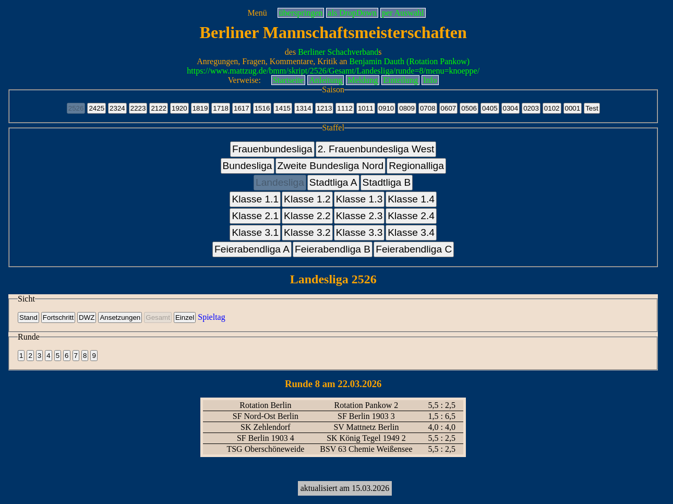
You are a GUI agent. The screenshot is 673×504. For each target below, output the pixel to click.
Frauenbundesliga (272, 148)
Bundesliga (247, 165)
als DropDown (352, 12)
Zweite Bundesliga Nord (331, 165)
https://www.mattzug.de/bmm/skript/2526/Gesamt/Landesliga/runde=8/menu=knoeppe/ (333, 70)
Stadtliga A (333, 182)
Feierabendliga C (414, 249)
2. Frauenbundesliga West (376, 148)
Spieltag (211, 317)
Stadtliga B (387, 182)
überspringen (301, 12)
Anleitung (325, 80)
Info (430, 80)
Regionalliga (416, 165)
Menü (257, 12)
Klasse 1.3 (359, 199)
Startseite (288, 80)
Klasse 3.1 (255, 232)
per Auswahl (403, 12)
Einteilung (400, 80)
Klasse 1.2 (307, 199)
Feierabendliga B (332, 249)
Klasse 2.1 (255, 215)
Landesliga (280, 182)
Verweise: (244, 80)
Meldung (362, 80)
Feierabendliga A (252, 249)
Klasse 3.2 (307, 232)
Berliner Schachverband (338, 51)
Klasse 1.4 (411, 199)
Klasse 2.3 (359, 215)
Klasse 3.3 (359, 232)
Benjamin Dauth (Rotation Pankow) (410, 61)
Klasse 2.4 (411, 215)
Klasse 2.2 (307, 215)
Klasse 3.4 (411, 232)
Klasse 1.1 (255, 199)
